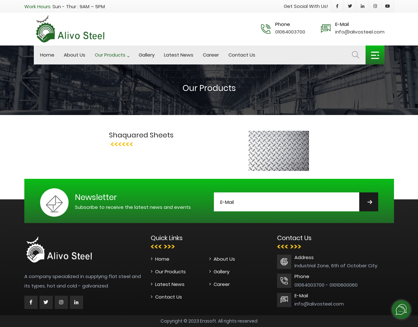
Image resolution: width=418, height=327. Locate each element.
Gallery (146, 54)
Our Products (110, 54)
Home (47, 54)
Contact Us (241, 54)
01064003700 (290, 31)
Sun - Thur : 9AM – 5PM (78, 6)
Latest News (178, 54)
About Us (74, 54)
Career (211, 54)
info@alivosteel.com (360, 31)
